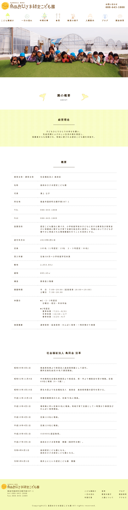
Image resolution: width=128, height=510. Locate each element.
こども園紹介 (91, 491)
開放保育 (120, 20)
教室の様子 (72, 20)
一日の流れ (27, 20)
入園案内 (90, 20)
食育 (58, 20)
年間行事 (44, 20)
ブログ (105, 20)
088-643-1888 (115, 6)
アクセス (123, 497)
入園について (108, 497)
